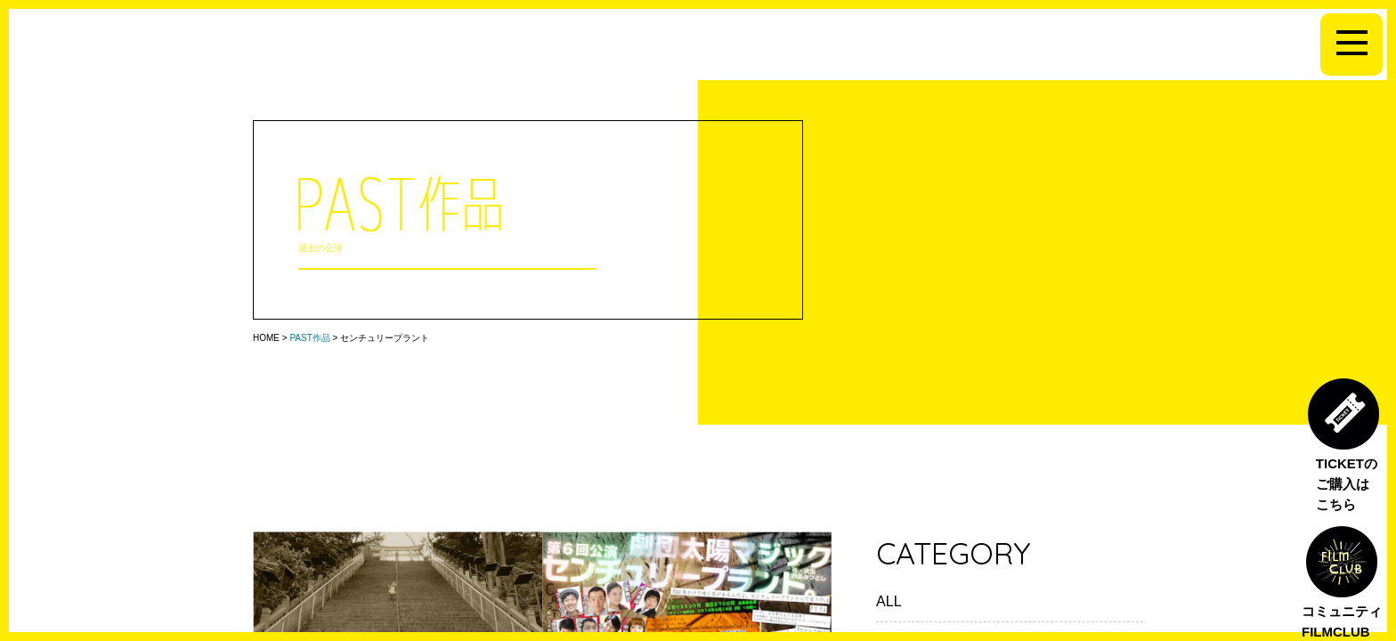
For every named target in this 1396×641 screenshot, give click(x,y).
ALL (889, 601)
